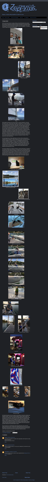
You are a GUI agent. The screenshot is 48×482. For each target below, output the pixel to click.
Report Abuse (27, 477)
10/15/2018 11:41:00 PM (13, 451)
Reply (5, 448)
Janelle (6, 437)
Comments (42, 28)
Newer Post (4, 472)
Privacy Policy (4, 477)
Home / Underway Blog (5, 17)
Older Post (28, 472)
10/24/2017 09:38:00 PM (11, 437)
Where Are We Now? (33, 17)
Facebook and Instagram (14, 17)
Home (16, 472)
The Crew (21, 17)
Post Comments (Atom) (9, 474)
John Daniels (7, 451)
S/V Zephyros (26, 17)
